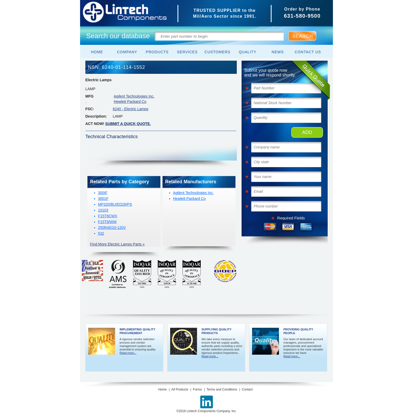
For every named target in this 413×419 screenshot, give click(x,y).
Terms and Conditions (221, 389)
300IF (102, 193)
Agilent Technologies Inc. (134, 96)
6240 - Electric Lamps (130, 109)
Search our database (118, 36)
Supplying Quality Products (216, 331)
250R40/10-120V (112, 227)
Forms (197, 389)
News (278, 52)
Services (187, 52)
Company (127, 52)
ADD (307, 132)
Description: (96, 116)
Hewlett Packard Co (130, 101)
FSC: (89, 109)
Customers (217, 52)
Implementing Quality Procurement (137, 331)
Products (157, 52)
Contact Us (308, 52)
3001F (103, 198)
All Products (179, 389)
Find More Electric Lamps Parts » (117, 244)
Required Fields (291, 218)
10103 (103, 210)
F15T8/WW (107, 222)
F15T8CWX (107, 216)
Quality (248, 52)
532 (101, 233)
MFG (89, 96)
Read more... (128, 352)
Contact (247, 389)
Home (97, 52)
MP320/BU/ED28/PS (115, 204)
